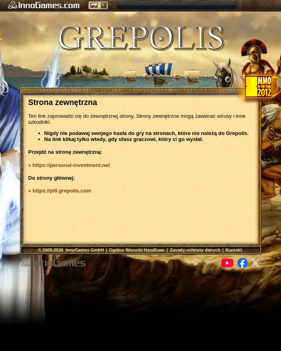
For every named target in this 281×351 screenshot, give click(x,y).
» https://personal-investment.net (69, 165)
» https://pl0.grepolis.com (59, 191)
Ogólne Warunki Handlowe (137, 250)
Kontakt (233, 250)
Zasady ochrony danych (195, 250)
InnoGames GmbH (85, 250)
